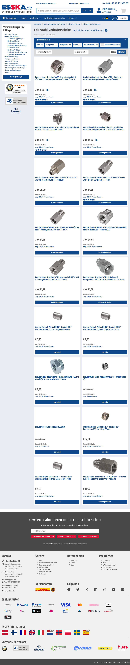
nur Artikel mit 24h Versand (112, 45)
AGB (104, 563)
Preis (40, 45)
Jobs (73, 565)
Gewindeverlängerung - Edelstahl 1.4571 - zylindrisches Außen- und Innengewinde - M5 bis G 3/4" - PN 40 (102, 78)
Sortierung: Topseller (44, 52)
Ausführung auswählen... (57, 102)
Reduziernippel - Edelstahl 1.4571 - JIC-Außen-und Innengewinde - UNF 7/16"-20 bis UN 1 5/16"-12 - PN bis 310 (103, 278)
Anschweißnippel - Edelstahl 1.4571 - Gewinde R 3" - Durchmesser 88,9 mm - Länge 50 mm (101, 428)
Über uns (74, 560)
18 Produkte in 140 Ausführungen (90, 31)
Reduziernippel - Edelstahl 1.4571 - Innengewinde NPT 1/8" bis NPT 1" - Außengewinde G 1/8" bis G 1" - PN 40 (57, 228)
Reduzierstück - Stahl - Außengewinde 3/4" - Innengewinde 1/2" (104, 378)
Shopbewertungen (45, 572)
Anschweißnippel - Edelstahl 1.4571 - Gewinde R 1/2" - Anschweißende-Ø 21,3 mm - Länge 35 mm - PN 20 (54, 328)
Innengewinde (65, 45)
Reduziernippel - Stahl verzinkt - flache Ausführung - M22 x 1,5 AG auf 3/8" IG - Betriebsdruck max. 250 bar (57, 378)
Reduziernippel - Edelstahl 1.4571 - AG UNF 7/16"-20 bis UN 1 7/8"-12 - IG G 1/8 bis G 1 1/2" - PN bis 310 (56, 179)
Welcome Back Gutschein (48, 563)
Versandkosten (44, 569)
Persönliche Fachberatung (79, 3)
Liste (113, 52)
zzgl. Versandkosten (44, 97)
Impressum (107, 560)
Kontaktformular (8, 591)
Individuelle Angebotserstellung (55, 18)
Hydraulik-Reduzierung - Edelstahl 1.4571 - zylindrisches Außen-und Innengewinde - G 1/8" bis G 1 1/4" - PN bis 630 (103, 128)
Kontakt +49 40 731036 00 (115, 3)
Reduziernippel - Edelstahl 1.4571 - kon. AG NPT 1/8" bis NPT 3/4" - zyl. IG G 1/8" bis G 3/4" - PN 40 (104, 179)
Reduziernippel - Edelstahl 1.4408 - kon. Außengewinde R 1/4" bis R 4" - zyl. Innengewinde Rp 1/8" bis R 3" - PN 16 (55, 78)
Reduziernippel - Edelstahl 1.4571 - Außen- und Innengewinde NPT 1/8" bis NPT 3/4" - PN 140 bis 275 (104, 228)
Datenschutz (107, 567)
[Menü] (26, 84)
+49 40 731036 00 (11, 561)
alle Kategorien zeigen (16, 77)
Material (77, 45)
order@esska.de (9, 587)
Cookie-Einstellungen (110, 569)
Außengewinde (51, 45)
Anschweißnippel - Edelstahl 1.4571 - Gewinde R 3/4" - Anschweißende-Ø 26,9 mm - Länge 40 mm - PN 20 (54, 478)
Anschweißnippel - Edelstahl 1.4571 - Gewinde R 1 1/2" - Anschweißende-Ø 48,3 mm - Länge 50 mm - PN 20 (102, 328)
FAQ (41, 560)
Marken (23, 18)
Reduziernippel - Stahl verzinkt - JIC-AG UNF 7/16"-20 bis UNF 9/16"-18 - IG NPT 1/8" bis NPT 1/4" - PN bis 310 (104, 478)
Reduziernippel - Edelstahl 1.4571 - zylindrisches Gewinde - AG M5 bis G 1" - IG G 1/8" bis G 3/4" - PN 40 (57, 128)
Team (73, 563)
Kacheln (122, 52)
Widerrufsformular (109, 565)
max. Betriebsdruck (91, 45)
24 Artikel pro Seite (81, 52)
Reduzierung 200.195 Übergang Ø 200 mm (50, 427)
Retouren (42, 574)
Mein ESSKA (43, 567)
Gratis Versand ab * (46, 3)
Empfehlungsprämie (46, 565)
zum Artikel (57, 352)
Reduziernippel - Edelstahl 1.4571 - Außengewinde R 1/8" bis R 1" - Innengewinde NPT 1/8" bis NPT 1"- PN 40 (57, 278)
